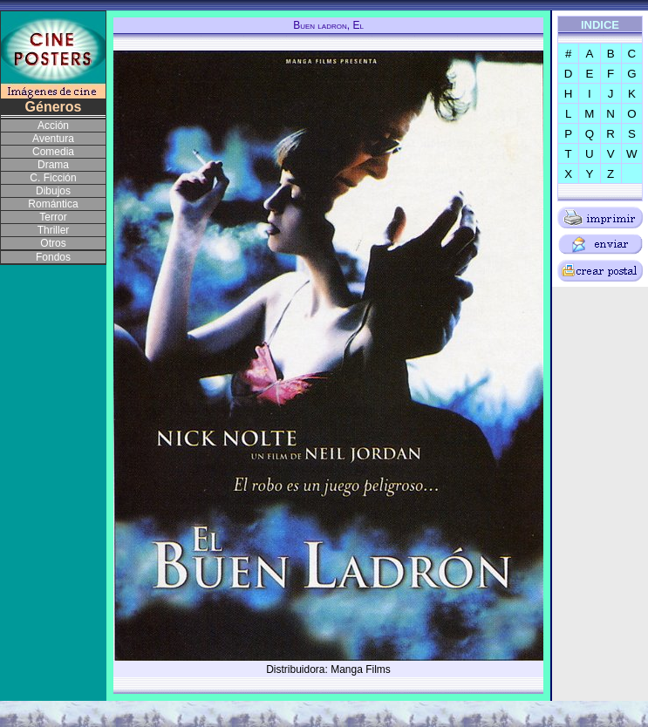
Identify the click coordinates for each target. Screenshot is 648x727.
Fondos (53, 257)
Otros (52, 243)
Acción (53, 125)
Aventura (53, 138)
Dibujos (53, 191)
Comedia (53, 152)
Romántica (53, 204)
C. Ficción (53, 178)
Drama (53, 165)
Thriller (54, 230)
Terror (52, 217)
